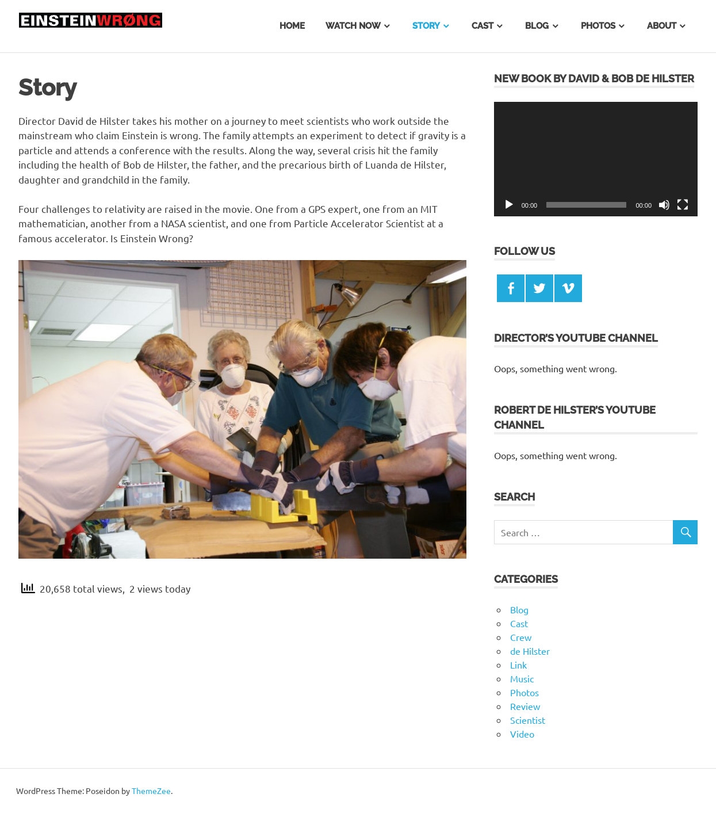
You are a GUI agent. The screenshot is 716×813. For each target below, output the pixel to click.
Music (522, 678)
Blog (537, 26)
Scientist (527, 720)
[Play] (509, 205)
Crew (520, 637)
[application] (596, 159)
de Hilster (530, 650)
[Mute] (664, 205)
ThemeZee (151, 790)
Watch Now (353, 26)
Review (525, 706)
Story (426, 26)
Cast (482, 26)
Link (518, 664)
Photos (598, 26)
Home (292, 26)
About (661, 26)
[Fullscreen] (682, 205)
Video (522, 733)
